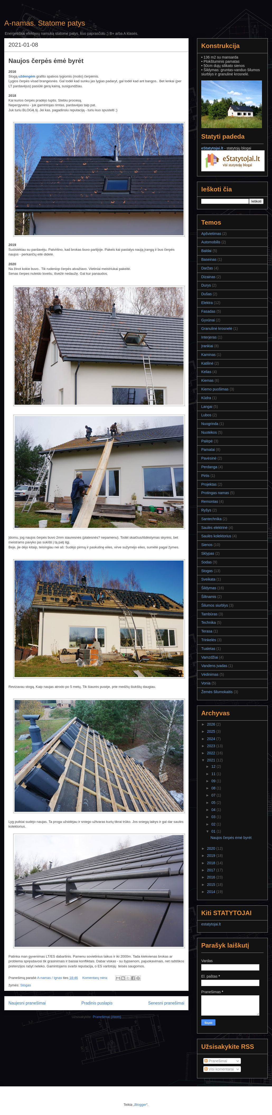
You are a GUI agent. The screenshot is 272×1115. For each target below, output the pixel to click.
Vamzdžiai (209, 657)
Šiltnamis (208, 597)
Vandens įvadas (214, 666)
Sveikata (208, 579)
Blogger (140, 1105)
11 (213, 774)
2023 (211, 746)
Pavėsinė (209, 458)
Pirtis (205, 476)
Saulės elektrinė (214, 527)
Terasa (206, 631)
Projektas (209, 484)
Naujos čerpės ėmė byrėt (45, 60)
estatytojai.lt (211, 924)
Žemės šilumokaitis (217, 692)
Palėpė (207, 441)
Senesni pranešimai (166, 1003)
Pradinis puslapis (96, 1003)
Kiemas (207, 380)
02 (213, 824)
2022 (211, 753)
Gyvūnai (208, 320)
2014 (211, 892)
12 (213, 766)
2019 (211, 855)
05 (213, 802)
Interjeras (209, 337)
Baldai (206, 251)
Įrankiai (207, 346)
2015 (211, 884)
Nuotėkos (209, 432)
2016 (211, 877)
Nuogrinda (209, 424)
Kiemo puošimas (215, 389)
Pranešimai (215, 1061)
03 (213, 817)
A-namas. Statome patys (44, 23)
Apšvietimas (211, 233)
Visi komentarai (219, 1069)
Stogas (25, 985)
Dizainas (208, 277)
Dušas (206, 294)
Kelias (206, 372)
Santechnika (211, 519)
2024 (211, 739)
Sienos (207, 545)
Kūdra (206, 398)
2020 (211, 848)
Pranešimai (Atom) (107, 1017)
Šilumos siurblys (214, 605)
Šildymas (208, 588)
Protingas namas (215, 493)
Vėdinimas (209, 674)
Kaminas (208, 355)
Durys (206, 285)
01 (213, 831)
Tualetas (208, 648)
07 (213, 795)
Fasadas (208, 311)
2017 (211, 870)
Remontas (209, 501)
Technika (208, 622)
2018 (211, 863)
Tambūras (209, 614)
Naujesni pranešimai (27, 1003)
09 (213, 781)
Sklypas (207, 553)
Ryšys (206, 510)
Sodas (206, 562)
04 (213, 810)
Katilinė (207, 363)
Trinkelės (208, 640)
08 (213, 788)
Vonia (205, 683)
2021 (211, 760)
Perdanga (209, 467)
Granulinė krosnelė (216, 328)
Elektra (207, 303)
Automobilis (210, 242)
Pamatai (208, 449)
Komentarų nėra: (95, 978)
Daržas (207, 268)
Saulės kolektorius (216, 536)
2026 (211, 724)
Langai (206, 406)
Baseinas (209, 259)
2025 (211, 731)
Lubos (206, 415)
